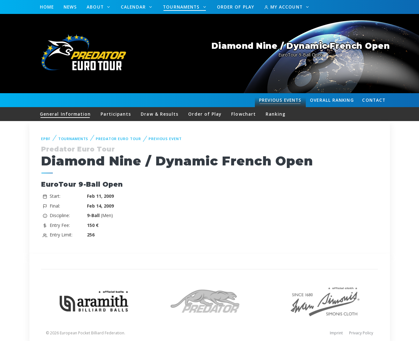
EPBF (46, 138)
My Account (284, 7)
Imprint (336, 333)
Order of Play (235, 7)
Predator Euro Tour (118, 138)
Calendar (134, 7)
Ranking (332, 100)
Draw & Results (159, 114)
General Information (65, 114)
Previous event (165, 138)
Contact (373, 100)
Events (280, 100)
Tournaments (182, 7)
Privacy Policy (361, 333)
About (96, 7)
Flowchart (243, 114)
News (70, 7)
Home (47, 7)
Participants (116, 114)
